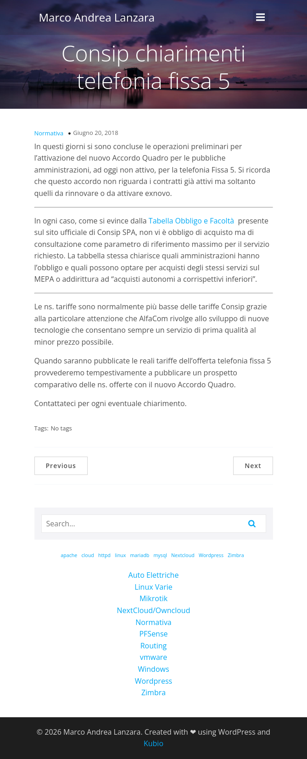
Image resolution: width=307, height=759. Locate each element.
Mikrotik (153, 598)
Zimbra (153, 692)
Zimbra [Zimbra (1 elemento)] (236, 555)
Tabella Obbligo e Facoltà (191, 221)
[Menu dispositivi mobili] (260, 17)
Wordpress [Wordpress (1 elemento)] (211, 555)
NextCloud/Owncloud (153, 610)
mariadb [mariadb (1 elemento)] (139, 555)
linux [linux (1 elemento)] (120, 555)
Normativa (49, 133)
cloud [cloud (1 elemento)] (88, 555)
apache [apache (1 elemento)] (69, 555)
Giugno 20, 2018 (95, 132)
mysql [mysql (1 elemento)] (160, 555)
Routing (153, 646)
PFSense (153, 634)
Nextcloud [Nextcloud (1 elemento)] (183, 555)
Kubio (153, 743)
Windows (153, 669)
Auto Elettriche (153, 575)
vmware (153, 657)
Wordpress (153, 681)
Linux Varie (153, 587)
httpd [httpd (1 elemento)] (104, 555)
